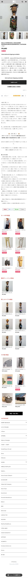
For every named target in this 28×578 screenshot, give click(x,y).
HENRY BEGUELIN (5, 422)
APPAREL (3, 435)
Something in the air (6, 449)
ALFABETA (3, 541)
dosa (2, 453)
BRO (2, 506)
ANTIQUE (3, 537)
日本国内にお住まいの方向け (14, 86)
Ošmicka (3, 458)
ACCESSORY (4, 480)
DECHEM (3, 519)
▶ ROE (3, 554)
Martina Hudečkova (6, 524)
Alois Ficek (4, 488)
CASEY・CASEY (5, 444)
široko (2, 550)
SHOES (3, 462)
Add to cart (14, 82)
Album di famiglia (5, 440)
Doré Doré (4, 493)
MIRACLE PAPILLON (6, 466)
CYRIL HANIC (4, 528)
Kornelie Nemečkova (6, 497)
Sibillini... (3, 471)
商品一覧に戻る (14, 413)
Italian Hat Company (6, 484)
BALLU (2, 502)
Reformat (3, 510)
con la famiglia (5, 427)
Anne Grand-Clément (6, 475)
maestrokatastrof (5, 532)
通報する (25, 90)
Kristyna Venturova (6, 546)
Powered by (14, 564)
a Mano (3, 431)
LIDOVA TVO (4, 515)
